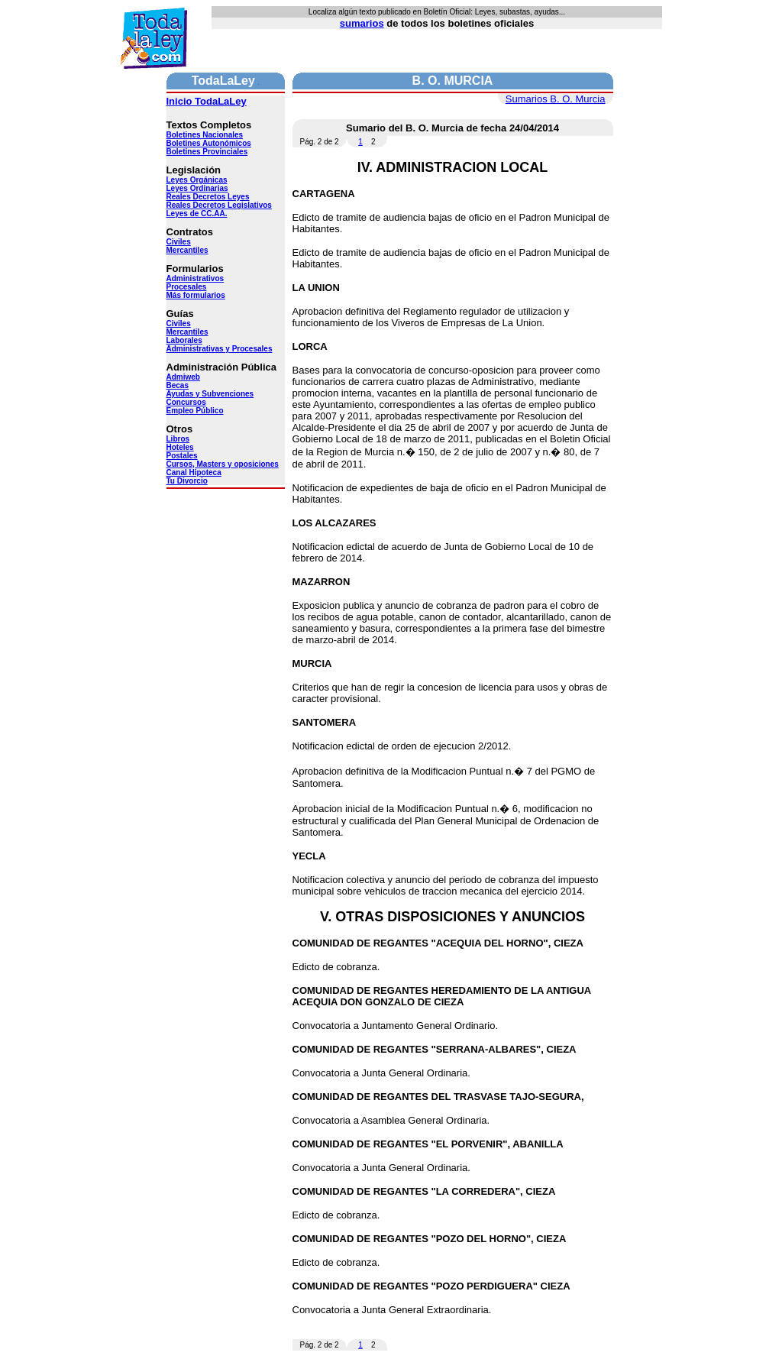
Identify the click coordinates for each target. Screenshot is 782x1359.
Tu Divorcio (187, 481)
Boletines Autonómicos (208, 143)
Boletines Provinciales (207, 151)
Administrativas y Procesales (219, 349)
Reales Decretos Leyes (208, 197)
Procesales (186, 287)
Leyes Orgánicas (197, 180)
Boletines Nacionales (205, 135)
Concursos (186, 402)
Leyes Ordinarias (197, 188)
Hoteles (180, 447)
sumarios (362, 23)
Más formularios (195, 295)
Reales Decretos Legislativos (219, 205)
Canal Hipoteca (193, 472)
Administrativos (195, 278)
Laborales (184, 340)
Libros (178, 439)
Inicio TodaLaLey (206, 101)
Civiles (178, 242)
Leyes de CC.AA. (197, 213)
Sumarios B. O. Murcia (556, 99)
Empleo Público (195, 410)
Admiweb (183, 377)
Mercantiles (187, 250)
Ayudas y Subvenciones (210, 394)
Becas (177, 385)
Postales (182, 455)
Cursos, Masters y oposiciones (222, 464)
